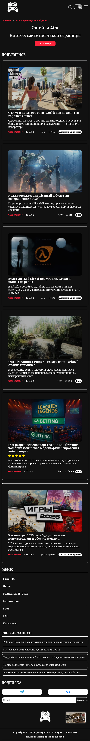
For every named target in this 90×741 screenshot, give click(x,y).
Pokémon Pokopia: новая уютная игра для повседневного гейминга (43, 642)
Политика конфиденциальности (45, 737)
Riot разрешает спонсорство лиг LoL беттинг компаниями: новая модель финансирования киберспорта (43, 448)
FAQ (5, 616)
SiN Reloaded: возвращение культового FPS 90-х (31, 649)
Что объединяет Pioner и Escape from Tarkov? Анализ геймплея (43, 363)
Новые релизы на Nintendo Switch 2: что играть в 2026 (34, 664)
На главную (45, 43)
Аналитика (11, 601)
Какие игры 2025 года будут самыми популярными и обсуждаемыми (36, 537)
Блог (78, 215)
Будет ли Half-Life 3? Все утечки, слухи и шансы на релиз (39, 280)
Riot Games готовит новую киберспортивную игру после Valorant (41, 672)
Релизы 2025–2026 (15, 593)
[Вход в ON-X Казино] (76, 717)
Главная (9, 578)
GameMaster (15, 132)
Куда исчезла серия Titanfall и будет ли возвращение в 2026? (38, 197)
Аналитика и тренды (70, 132)
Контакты (10, 623)
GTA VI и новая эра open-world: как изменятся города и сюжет (43, 114)
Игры (7, 586)
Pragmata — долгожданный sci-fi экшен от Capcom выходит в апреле (44, 657)
